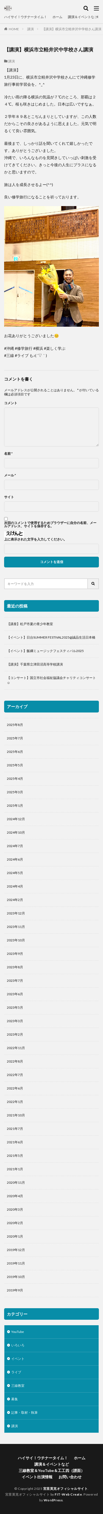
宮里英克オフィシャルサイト (65, 1489)
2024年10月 (16, 832)
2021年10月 (16, 1115)
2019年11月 (16, 1263)
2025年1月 (15, 805)
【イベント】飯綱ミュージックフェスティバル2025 (45, 651)
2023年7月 (15, 980)
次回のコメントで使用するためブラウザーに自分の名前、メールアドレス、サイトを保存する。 (50, 524)
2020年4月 (15, 1196)
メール (10, 475)
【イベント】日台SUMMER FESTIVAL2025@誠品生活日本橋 (51, 637)
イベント (17, 1359)
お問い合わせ (70, 1476)
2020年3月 (15, 1209)
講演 (30, 29)
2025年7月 (15, 738)
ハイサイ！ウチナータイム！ (25, 17)
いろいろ (17, 1345)
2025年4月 (15, 779)
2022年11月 (16, 1048)
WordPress (53, 1500)
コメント (10, 403)
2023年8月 (15, 967)
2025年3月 (15, 792)
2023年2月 (15, 1034)
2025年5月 (15, 765)
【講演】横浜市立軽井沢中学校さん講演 (71, 29)
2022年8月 (15, 1061)
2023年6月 (15, 994)
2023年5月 (15, 1007)
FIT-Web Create (68, 1494)
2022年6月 (15, 1088)
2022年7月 (15, 1075)
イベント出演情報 (37, 1476)
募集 (14, 1399)
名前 (8, 453)
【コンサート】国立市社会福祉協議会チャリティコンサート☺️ (51, 680)
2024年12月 (16, 819)
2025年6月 (15, 752)
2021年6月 (15, 1142)
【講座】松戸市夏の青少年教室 (30, 624)
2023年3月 (15, 1021)
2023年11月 (16, 927)
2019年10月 (16, 1277)
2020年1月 (15, 1236)
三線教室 (17, 1385)
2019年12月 (16, 1250)
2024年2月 (15, 900)
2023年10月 (16, 940)
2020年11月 (16, 1182)
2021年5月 (15, 1155)
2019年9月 (15, 1290)
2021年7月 (15, 1129)
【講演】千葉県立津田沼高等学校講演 (35, 664)
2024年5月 (15, 873)
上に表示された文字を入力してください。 (35, 539)
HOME (14, 29)
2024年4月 (15, 886)
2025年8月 (15, 725)
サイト (9, 497)
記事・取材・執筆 (24, 1412)
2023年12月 (16, 913)
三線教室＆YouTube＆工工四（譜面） (52, 1470)
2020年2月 (15, 1223)
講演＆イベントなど (83, 17)
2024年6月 (15, 859)
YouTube (17, 1332)
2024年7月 (15, 846)
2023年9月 (15, 954)
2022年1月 (15, 1102)
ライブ (16, 1372)
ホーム (57, 17)
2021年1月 (15, 1169)
